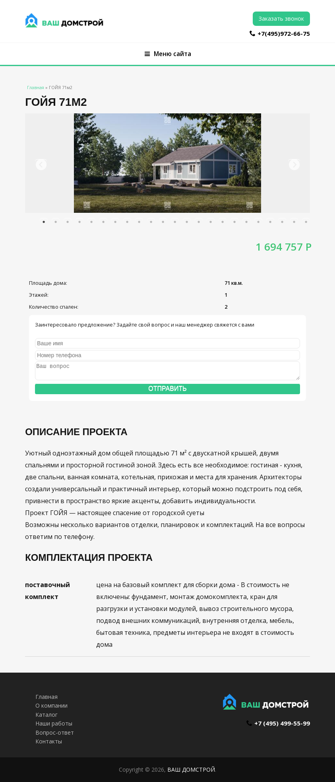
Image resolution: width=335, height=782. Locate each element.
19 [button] (258, 222)
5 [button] (91, 222)
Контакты (48, 741)
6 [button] (103, 222)
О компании (51, 705)
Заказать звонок (281, 18)
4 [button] (79, 222)
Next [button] (294, 165)
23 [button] (306, 222)
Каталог (46, 714)
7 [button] (115, 222)
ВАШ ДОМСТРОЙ (191, 769)
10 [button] (151, 222)
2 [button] (56, 222)
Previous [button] (41, 165)
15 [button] (211, 222)
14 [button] (199, 222)
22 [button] (294, 222)
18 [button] (246, 222)
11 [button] (163, 222)
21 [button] (282, 222)
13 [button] (187, 222)
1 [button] (44, 222)
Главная (35, 87)
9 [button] (139, 222)
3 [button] (68, 222)
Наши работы (53, 723)
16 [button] (223, 222)
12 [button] (175, 222)
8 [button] (127, 222)
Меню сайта (168, 54)
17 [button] (234, 222)
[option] (167, 163)
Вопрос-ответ (54, 732)
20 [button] (270, 222)
